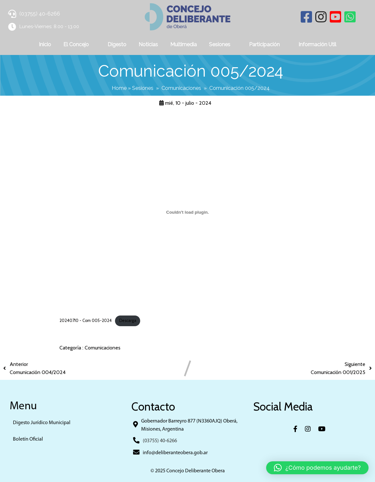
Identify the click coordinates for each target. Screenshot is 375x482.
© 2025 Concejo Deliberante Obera (188, 471)
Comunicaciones (181, 88)
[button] (317, 467)
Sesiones (142, 88)
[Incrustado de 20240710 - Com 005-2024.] (187, 212)
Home (119, 88)
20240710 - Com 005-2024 (85, 320)
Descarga (127, 320)
